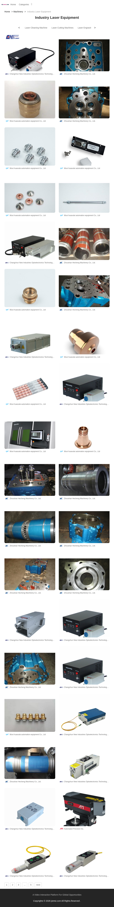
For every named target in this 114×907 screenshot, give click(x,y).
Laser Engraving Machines (90, 28)
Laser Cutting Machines (62, 28)
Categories (24, 4)
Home (13, 4)
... (25, 885)
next (38, 885)
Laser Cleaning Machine (36, 28)
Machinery (18, 11)
